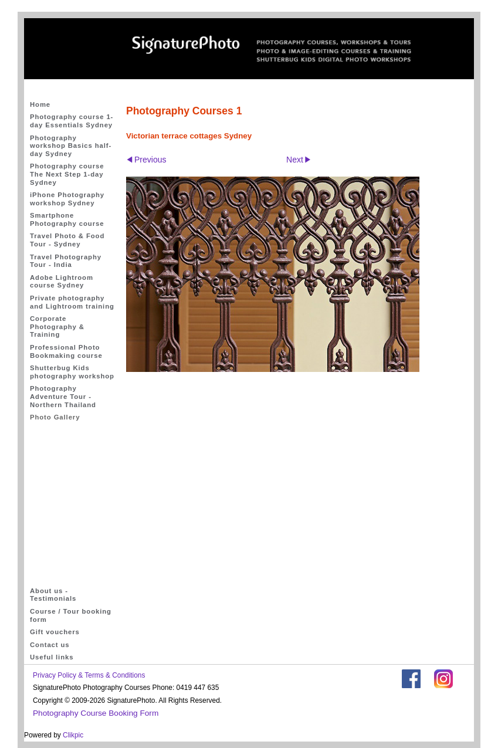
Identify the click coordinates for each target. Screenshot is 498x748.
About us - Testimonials (53, 595)
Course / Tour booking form (70, 615)
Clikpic (73, 735)
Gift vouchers (55, 631)
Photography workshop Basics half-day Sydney (70, 145)
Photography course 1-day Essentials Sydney (71, 120)
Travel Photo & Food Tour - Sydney (67, 240)
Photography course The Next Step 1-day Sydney (67, 174)
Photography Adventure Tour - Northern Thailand (63, 396)
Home (40, 104)
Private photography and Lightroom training (72, 302)
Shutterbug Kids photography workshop (72, 372)
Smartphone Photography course (67, 219)
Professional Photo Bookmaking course (66, 351)
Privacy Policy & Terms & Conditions (89, 675)
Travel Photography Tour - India (65, 261)
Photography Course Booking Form (95, 713)
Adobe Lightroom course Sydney (61, 281)
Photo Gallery (55, 417)
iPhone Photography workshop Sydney (67, 199)
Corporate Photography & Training (57, 326)
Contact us (50, 644)
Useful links (51, 657)
